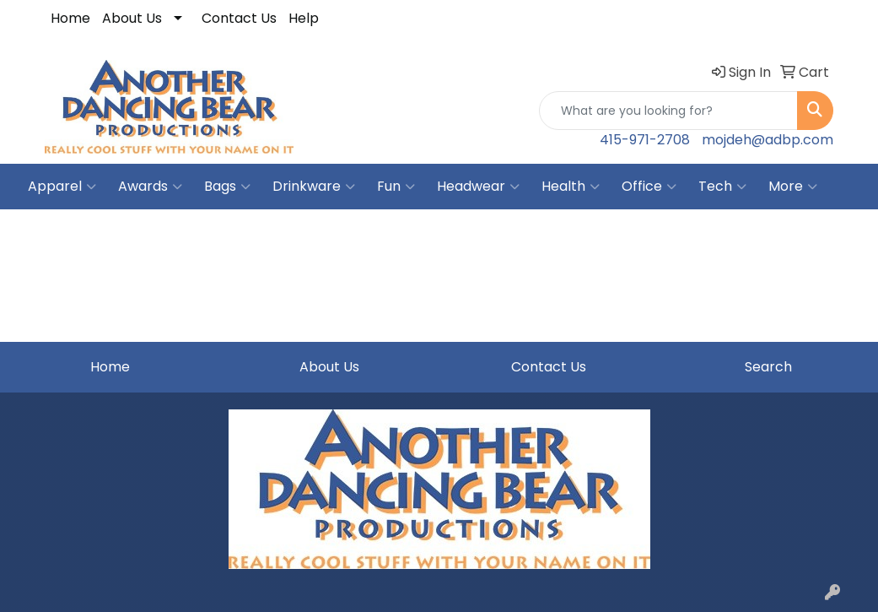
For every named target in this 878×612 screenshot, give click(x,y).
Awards (150, 186)
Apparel (62, 186)
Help (303, 18)
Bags (227, 186)
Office (649, 186)
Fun (396, 186)
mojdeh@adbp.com (767, 139)
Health (570, 186)
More (792, 186)
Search (768, 366)
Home (70, 18)
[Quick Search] (668, 110)
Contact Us (239, 18)
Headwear (478, 186)
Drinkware (313, 186)
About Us (132, 18)
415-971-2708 (645, 139)
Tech (722, 186)
